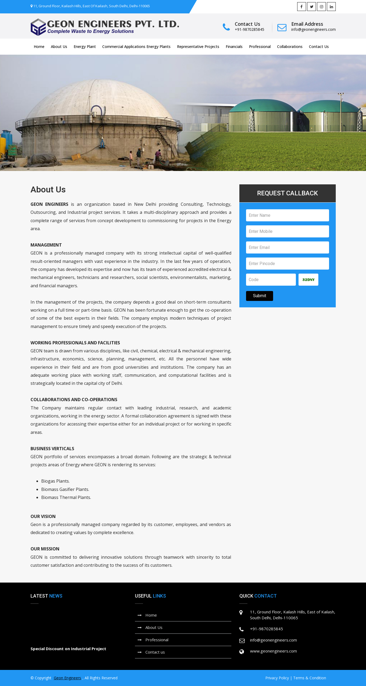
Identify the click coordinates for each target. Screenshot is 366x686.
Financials (234, 46)
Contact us (151, 652)
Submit (259, 295)
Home (39, 46)
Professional (260, 46)
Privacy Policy (277, 677)
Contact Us (319, 46)
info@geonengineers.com (313, 29)
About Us (59, 46)
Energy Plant (85, 46)
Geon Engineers (67, 677)
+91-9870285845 (249, 29)
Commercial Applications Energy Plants (136, 46)
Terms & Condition (309, 677)
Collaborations (290, 46)
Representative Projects (198, 46)
